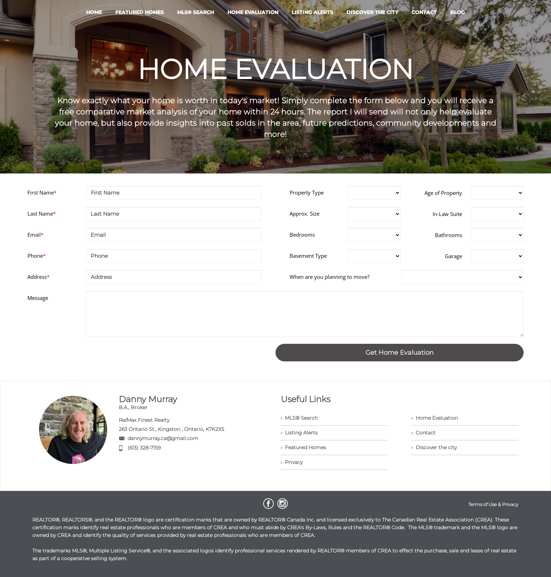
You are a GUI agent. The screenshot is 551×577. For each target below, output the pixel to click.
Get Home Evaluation (399, 352)
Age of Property (443, 192)
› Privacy (292, 462)
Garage (453, 256)
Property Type (307, 192)
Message (37, 297)
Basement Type (308, 255)
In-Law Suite (447, 213)
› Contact (423, 433)
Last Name (41, 213)
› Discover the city (434, 447)
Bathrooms (448, 234)
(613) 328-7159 (144, 448)
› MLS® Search (299, 418)
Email (35, 234)
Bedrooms (302, 234)
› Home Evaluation (434, 418)
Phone (36, 255)
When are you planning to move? (329, 276)
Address (38, 276)
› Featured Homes (303, 447)
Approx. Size (304, 213)
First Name (42, 192)
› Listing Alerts (299, 433)
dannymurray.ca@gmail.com (163, 438)
